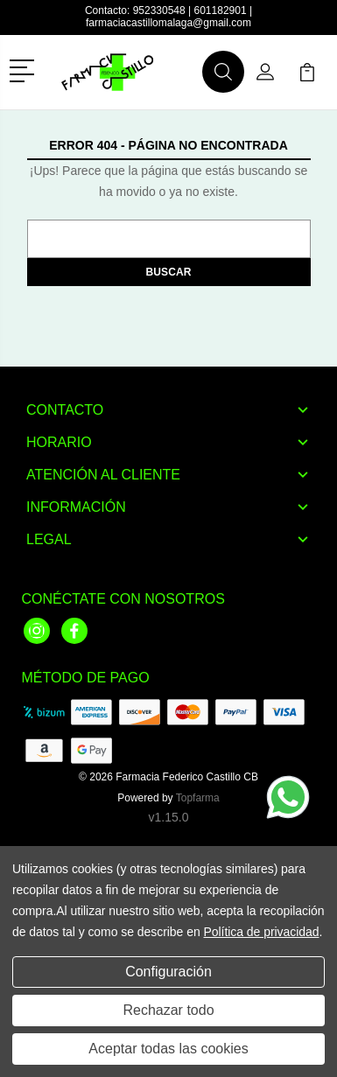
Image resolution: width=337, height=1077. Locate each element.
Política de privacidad (261, 932)
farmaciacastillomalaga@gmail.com (168, 23)
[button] (25, 69)
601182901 (220, 10)
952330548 (159, 10)
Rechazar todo (168, 1010)
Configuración (168, 971)
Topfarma (198, 798)
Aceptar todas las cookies (168, 1048)
